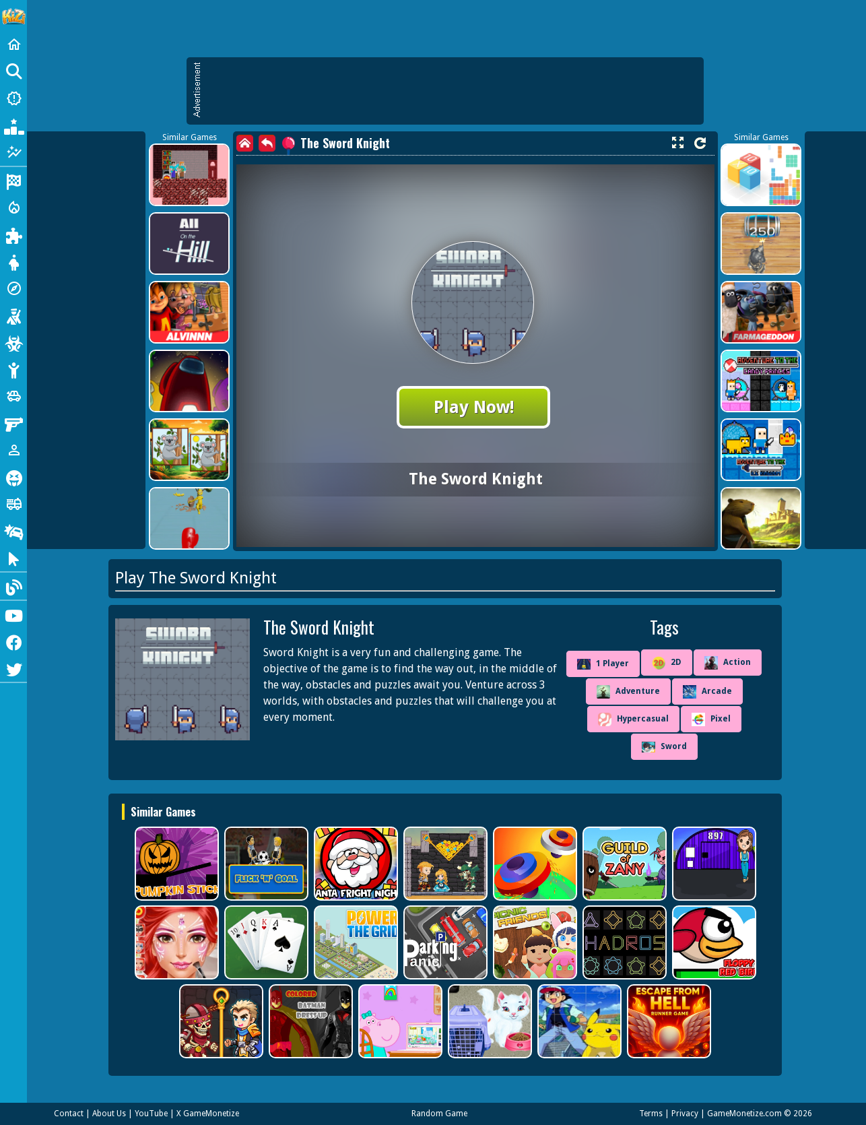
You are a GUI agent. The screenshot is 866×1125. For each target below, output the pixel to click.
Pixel (711, 719)
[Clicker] (13, 557)
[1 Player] (13, 450)
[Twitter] (13, 668)
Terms (651, 1113)
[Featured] (13, 152)
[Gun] (13, 423)
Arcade (707, 692)
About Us (109, 1113)
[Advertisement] (452, 91)
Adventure (628, 692)
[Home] (13, 44)
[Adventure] (13, 288)
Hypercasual (633, 719)
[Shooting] (13, 315)
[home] (244, 143)
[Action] (13, 207)
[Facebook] (13, 641)
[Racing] (13, 180)
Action (727, 663)
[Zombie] (13, 342)
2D (666, 663)
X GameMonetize (207, 1113)
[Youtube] (13, 614)
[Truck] (13, 503)
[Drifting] (13, 530)
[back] (267, 143)
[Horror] (13, 476)
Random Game (439, 1113)
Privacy (684, 1113)
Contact (69, 1113)
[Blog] (13, 586)
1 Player (603, 664)
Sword (664, 747)
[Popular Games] (13, 125)
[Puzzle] (13, 234)
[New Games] (13, 98)
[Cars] (13, 396)
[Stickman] (13, 369)
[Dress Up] (13, 261)
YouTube (151, 1113)
